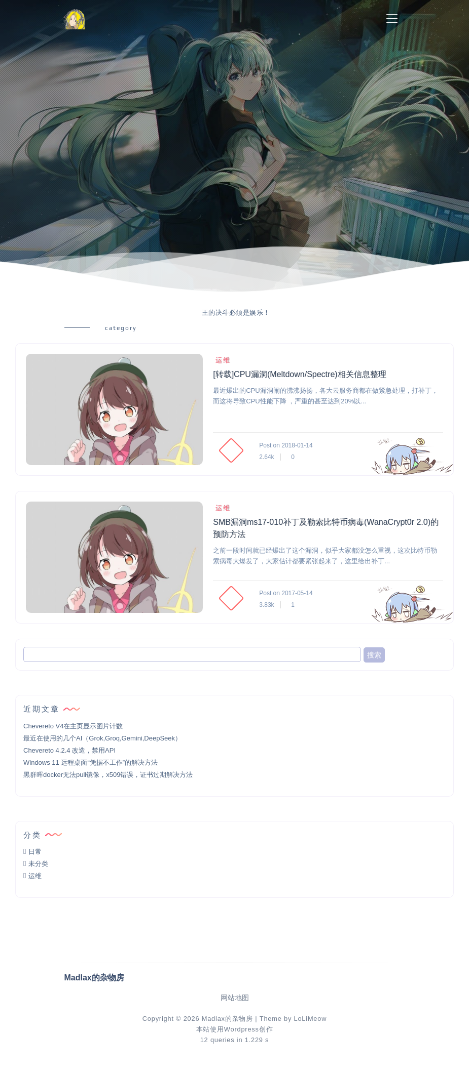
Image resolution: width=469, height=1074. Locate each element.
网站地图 (235, 998)
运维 (222, 360)
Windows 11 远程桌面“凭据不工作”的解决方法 (90, 762)
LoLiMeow (310, 1018)
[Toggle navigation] (392, 19)
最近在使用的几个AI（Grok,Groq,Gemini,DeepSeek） (102, 738)
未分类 (38, 864)
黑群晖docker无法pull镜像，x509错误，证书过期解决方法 (108, 774)
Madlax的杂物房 (227, 1018)
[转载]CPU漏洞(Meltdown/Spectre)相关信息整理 (299, 374)
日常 (35, 851)
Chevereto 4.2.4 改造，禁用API (69, 750)
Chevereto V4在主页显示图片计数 (73, 726)
